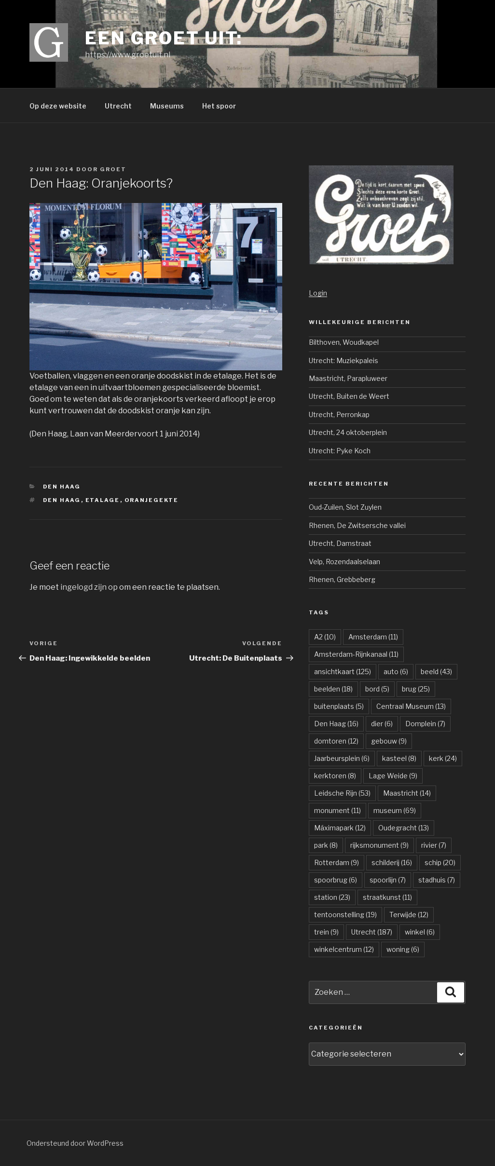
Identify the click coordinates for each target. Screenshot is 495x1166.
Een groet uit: (164, 38)
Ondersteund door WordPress (75, 1143)
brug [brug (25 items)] (416, 689)
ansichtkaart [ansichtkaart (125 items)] (342, 671)
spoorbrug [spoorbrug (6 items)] (335, 880)
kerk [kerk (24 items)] (443, 758)
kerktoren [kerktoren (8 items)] (335, 776)
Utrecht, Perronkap (339, 414)
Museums (167, 106)
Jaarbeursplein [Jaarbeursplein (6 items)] (342, 758)
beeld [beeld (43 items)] (436, 671)
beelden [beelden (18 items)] (333, 689)
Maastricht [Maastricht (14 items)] (407, 793)
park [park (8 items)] (326, 845)
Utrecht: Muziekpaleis (343, 360)
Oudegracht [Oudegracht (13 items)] (403, 828)
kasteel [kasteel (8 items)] (399, 758)
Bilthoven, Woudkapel (344, 342)
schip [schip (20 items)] (440, 862)
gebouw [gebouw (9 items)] (389, 741)
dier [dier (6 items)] (382, 723)
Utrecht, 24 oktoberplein (348, 432)
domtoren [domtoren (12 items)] (336, 741)
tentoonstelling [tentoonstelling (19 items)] (345, 914)
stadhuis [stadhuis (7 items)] (436, 880)
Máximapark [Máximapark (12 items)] (340, 828)
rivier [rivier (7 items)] (433, 845)
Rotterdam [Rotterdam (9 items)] (336, 862)
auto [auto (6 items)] (396, 671)
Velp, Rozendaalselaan (344, 561)
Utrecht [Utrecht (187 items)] (371, 932)
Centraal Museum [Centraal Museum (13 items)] (411, 706)
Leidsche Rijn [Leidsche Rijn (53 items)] (342, 793)
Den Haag (62, 486)
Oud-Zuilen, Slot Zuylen (345, 507)
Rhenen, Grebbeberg (342, 579)
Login (318, 293)
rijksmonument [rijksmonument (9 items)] (379, 845)
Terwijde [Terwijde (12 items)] (408, 914)
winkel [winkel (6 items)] (420, 932)
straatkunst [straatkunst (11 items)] (387, 897)
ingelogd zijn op (89, 587)
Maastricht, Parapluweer (348, 378)
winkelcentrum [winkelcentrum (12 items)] (344, 949)
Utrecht (118, 106)
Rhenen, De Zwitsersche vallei (357, 525)
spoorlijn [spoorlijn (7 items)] (388, 880)
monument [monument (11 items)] (337, 810)
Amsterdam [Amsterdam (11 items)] (373, 637)
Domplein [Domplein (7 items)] (425, 723)
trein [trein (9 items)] (326, 932)
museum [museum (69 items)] (394, 810)
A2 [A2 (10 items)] (325, 637)
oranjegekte (151, 500)
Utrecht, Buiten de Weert (349, 396)
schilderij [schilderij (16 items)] (391, 862)
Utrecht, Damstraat (340, 543)
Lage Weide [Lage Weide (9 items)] (393, 776)
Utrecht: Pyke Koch (340, 451)
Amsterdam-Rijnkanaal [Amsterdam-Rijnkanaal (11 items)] (356, 654)
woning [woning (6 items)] (402, 949)
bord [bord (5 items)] (377, 689)
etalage (102, 500)
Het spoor (219, 106)
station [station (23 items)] (332, 897)
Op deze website (57, 106)
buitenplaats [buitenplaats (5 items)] (339, 706)
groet (113, 169)
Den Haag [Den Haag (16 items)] (336, 723)
